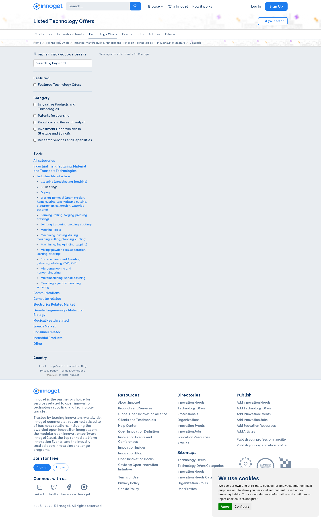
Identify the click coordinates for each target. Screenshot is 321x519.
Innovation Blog (77, 366)
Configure (242, 506)
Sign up (42, 467)
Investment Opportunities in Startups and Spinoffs (57, 131)
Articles (154, 34)
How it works (202, 6)
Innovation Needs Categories (199, 477)
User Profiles (187, 489)
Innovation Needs (70, 34)
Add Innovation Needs (253, 402)
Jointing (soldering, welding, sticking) (66, 224)
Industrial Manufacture (53, 176)
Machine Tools (51, 229)
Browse (156, 6)
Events (127, 34)
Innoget (84, 490)
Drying (45, 192)
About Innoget (129, 402)
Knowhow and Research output (59, 122)
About (42, 366)
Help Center (57, 366)
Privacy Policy (49, 370)
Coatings (51, 187)
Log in (60, 467)
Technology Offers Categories (200, 466)
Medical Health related (51, 320)
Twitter (54, 490)
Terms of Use (128, 477)
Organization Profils (192, 483)
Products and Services (135, 408)
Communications (46, 293)
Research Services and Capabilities (62, 140)
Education (173, 34)
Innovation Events (191, 425)
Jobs (140, 34)
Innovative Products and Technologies (54, 107)
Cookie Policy (128, 489)
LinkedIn (39, 490)
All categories (44, 160)
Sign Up (276, 6)
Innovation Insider (131, 447)
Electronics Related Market (54, 304)
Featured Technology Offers (57, 84)
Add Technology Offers (254, 408)
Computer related (47, 298)
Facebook (68, 490)
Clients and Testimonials (137, 420)
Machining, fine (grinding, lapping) (64, 244)
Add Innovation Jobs (252, 420)
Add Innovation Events (254, 414)
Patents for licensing (51, 115)
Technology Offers (102, 34)
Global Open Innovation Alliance (142, 414)
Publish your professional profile (261, 439)
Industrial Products (47, 338)
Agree (225, 506)
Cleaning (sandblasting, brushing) (64, 181)
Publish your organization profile (261, 445)
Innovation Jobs (189, 431)
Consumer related (47, 332)
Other (37, 343)
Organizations (188, 420)
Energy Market (44, 326)
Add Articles (246, 431)
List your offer (273, 21)
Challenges (43, 34)
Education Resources (193, 437)
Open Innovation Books (136, 459)
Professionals (187, 414)
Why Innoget (178, 6)
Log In (256, 6)
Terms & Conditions (72, 370)
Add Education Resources (256, 425)
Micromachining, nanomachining (63, 278)
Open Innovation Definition (138, 431)
